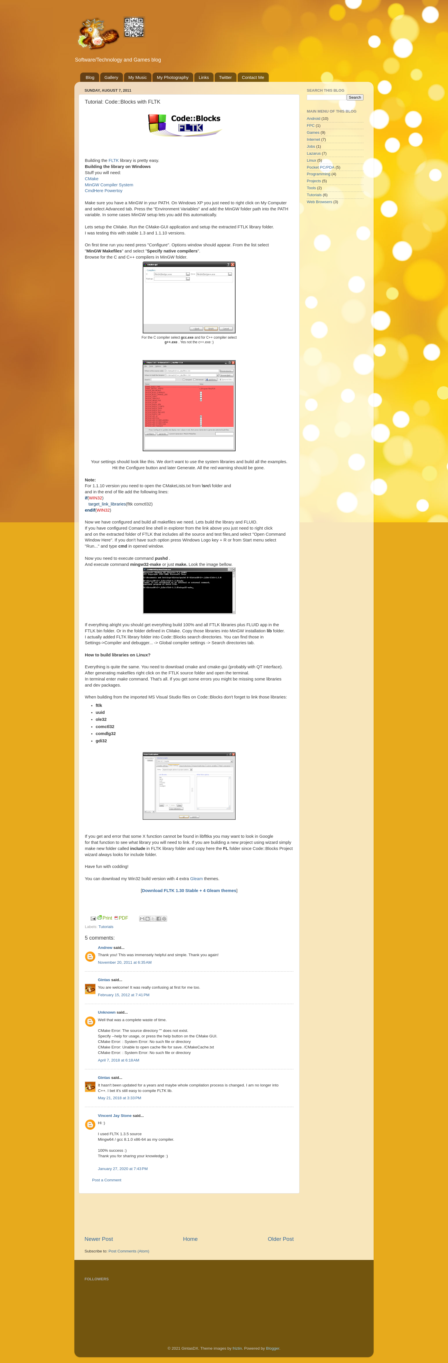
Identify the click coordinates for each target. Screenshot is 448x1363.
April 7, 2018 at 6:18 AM (118, 1060)
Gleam (196, 878)
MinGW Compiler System (109, 185)
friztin (237, 1348)
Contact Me (253, 77)
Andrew (105, 947)
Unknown (107, 1012)
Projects (314, 181)
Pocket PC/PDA (320, 167)
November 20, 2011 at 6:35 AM (125, 962)
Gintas (104, 980)
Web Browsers (319, 202)
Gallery (112, 77)
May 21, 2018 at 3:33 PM (119, 1098)
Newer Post (99, 1239)
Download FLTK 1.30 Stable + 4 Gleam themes (189, 890)
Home (190, 1239)
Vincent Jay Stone (115, 1115)
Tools (311, 188)
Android (313, 118)
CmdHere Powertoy (104, 190)
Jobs (311, 146)
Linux (311, 160)
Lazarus (314, 153)
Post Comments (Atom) (129, 1251)
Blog (90, 77)
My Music (137, 77)
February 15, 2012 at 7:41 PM (123, 995)
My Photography (173, 77)
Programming (318, 174)
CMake (91, 178)
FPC (311, 125)
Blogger (272, 1348)
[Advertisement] (190, 1214)
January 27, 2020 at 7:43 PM (123, 1169)
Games (313, 132)
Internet (313, 139)
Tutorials (105, 927)
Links (204, 77)
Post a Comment (106, 1180)
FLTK (114, 160)
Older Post (281, 1239)
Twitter (225, 77)
